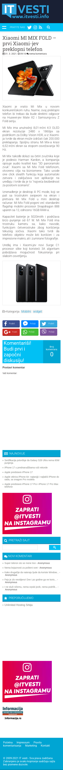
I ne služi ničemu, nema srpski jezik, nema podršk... (30, 587)
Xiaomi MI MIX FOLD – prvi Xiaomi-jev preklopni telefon (29, 43)
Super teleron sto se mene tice (20, 563)
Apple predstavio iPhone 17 (18, 472)
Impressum (23, 742)
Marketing (31, 745)
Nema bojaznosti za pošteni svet (21, 567)
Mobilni (26, 311)
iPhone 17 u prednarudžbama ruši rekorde (26, 467)
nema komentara (38, 53)
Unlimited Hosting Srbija (18, 605)
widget (37, 311)
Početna (8, 742)
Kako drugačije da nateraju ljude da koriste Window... (31, 572)
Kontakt (45, 745)
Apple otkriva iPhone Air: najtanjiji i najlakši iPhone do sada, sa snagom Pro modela (31, 478)
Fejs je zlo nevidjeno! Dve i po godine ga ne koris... (30, 579)
